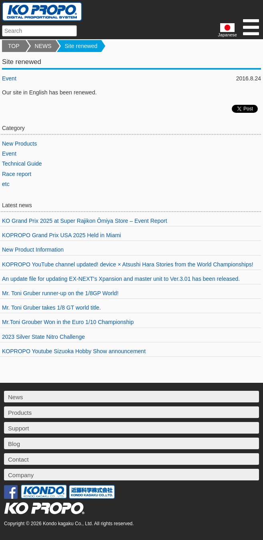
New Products (19, 143)
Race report (16, 174)
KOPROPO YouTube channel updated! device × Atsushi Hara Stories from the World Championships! (127, 264)
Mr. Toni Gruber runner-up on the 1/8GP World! (60, 293)
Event (9, 78)
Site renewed (81, 46)
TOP (14, 46)
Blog (14, 443)
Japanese (227, 30)
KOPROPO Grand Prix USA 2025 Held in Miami (61, 235)
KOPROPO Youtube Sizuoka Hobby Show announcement (74, 351)
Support (18, 428)
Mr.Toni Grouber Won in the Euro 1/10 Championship (68, 322)
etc (6, 184)
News (15, 397)
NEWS (43, 46)
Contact (18, 459)
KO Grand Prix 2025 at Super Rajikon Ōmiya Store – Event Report (84, 221)
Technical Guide (22, 163)
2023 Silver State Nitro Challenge (43, 337)
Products (20, 412)
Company (21, 475)
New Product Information (33, 249)
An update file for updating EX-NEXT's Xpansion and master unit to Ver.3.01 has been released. (121, 279)
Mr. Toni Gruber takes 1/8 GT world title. (51, 307)
